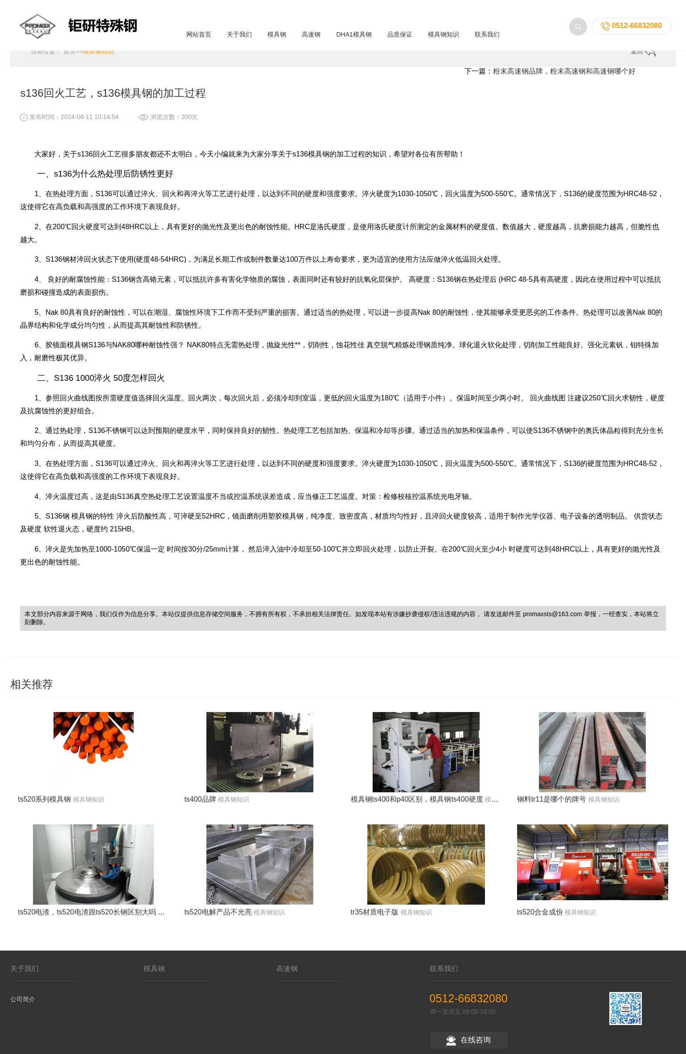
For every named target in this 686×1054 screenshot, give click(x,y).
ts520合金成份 (540, 917)
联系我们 (487, 26)
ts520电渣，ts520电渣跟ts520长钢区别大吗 (87, 917)
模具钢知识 (443, 26)
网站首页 (198, 26)
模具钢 (276, 26)
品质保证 (399, 26)
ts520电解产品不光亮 (217, 917)
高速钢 (311, 26)
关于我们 (239, 26)
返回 (643, 57)
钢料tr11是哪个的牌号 (552, 805)
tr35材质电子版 (375, 917)
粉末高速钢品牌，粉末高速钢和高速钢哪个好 (564, 76)
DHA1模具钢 (353, 26)
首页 (69, 56)
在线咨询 (468, 1046)
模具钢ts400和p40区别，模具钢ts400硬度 (417, 805)
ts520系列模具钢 (44, 805)
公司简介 (22, 1005)
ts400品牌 (200, 805)
